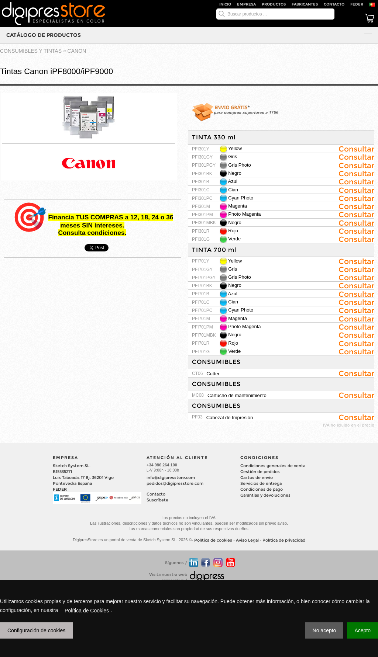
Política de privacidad (283, 540)
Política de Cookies (87, 610)
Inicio (225, 4)
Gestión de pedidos (260, 471)
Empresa (246, 4)
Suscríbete (157, 500)
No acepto (324, 630)
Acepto (362, 630)
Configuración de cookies (36, 630)
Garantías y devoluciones (265, 495)
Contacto (334, 4)
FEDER (356, 4)
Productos (274, 4)
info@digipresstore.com (171, 477)
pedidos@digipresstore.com (175, 483)
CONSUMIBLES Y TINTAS (31, 51)
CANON (77, 51)
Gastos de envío (256, 477)
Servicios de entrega (261, 483)
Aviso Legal (247, 540)
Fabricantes (305, 4)
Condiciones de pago (261, 489)
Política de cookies (213, 540)
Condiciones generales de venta (272, 465)
